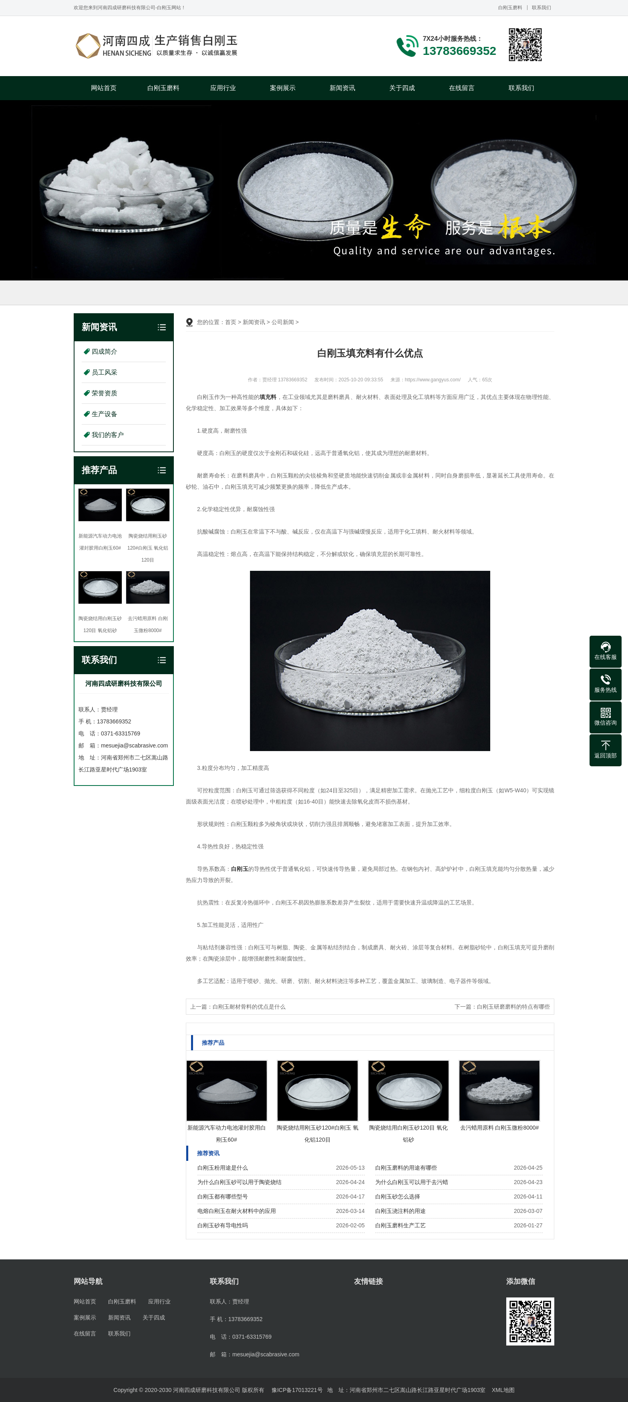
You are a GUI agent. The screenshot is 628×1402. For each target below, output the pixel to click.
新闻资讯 (342, 88)
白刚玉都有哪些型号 (222, 1196)
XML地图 (503, 1390)
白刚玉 (239, 869)
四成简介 (104, 351)
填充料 (268, 397)
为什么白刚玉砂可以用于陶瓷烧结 (239, 1182)
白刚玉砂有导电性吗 (222, 1225)
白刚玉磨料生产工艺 (400, 1225)
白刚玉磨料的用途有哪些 (406, 1167)
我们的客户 (108, 434)
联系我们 (541, 7)
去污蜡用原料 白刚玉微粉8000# (499, 1127)
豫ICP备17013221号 (297, 1390)
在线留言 (462, 88)
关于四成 (402, 88)
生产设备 (104, 414)
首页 (230, 322)
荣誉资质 (104, 393)
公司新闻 (283, 322)
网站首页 (104, 88)
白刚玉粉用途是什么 (222, 1167)
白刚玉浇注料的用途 (400, 1211)
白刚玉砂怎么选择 (397, 1196)
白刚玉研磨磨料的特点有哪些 (513, 1006)
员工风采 (104, 372)
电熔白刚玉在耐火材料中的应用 (236, 1211)
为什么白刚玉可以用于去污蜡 (411, 1182)
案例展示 (283, 88)
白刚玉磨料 (510, 7)
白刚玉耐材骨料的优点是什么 (249, 1006)
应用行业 (223, 88)
